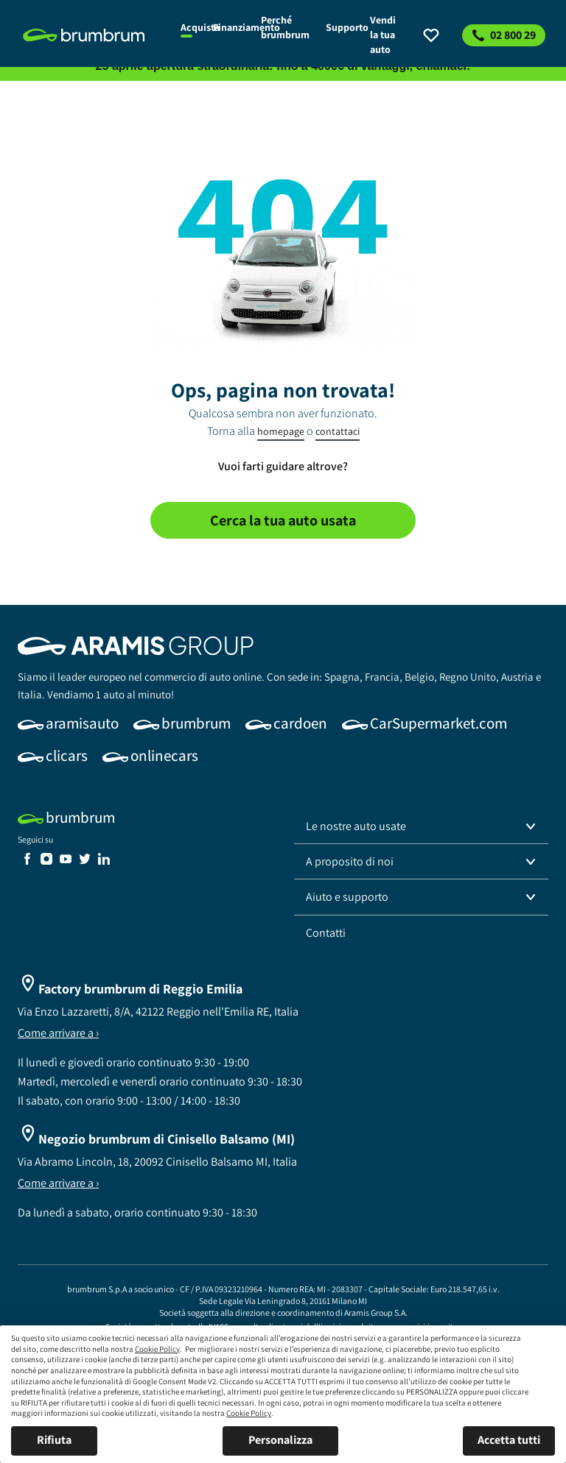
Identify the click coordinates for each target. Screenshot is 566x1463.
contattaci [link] (337, 431)
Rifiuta (54, 1440)
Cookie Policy (157, 1349)
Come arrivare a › (58, 1033)
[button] (421, 826)
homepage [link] (280, 431)
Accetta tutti (509, 1440)
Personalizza (280, 1440)
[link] (93, 35)
